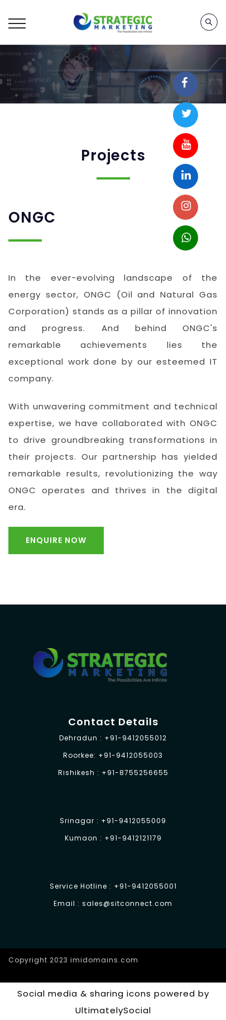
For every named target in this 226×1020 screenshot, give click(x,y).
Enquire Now (56, 540)
